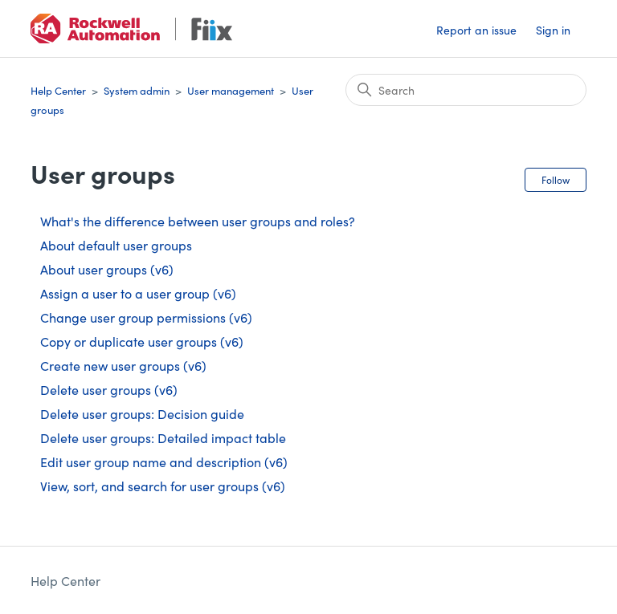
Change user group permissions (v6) (146, 317)
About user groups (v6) (107, 269)
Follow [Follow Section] (555, 179)
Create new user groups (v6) (123, 365)
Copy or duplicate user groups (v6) (141, 341)
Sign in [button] (553, 30)
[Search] (465, 90)
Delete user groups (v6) (109, 389)
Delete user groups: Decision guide (142, 413)
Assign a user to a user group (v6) (138, 293)
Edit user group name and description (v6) (164, 461)
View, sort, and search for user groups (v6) (162, 485)
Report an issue (476, 30)
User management (230, 90)
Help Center (58, 90)
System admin (137, 90)
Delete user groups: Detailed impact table (163, 437)
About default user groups (116, 245)
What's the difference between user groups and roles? (197, 221)
